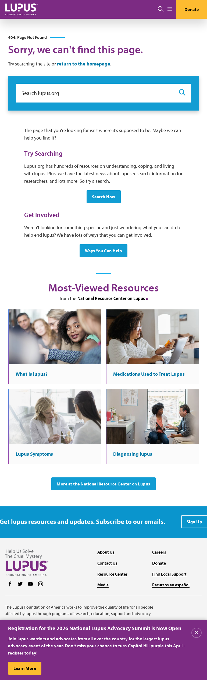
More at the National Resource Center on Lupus (103, 484)
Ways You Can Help (103, 250)
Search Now (103, 196)
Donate (191, 9)
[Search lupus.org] (95, 93)
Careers (159, 552)
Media (103, 584)
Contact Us (107, 563)
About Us (106, 552)
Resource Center (112, 574)
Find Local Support (169, 574)
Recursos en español (171, 584)
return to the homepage (83, 64)
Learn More (24, 668)
